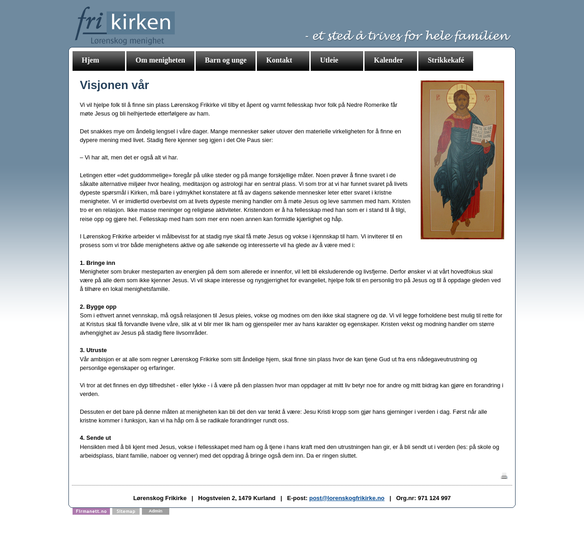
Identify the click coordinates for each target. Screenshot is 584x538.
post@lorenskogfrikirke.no (347, 498)
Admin (155, 510)
